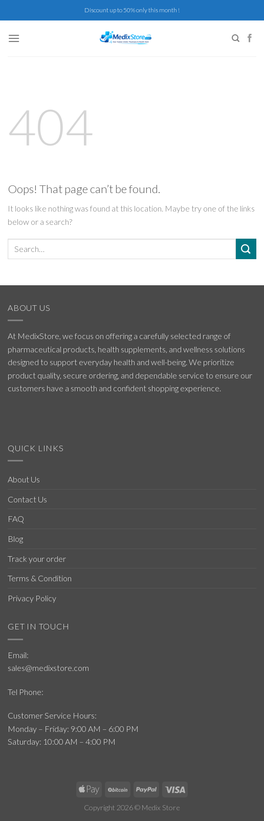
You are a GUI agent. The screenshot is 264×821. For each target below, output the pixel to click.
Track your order (37, 558)
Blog (15, 538)
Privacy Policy (32, 598)
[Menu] (14, 38)
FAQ (16, 518)
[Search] (235, 38)
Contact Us (27, 499)
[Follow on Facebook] (250, 38)
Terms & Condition (40, 578)
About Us (24, 479)
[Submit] (246, 249)
